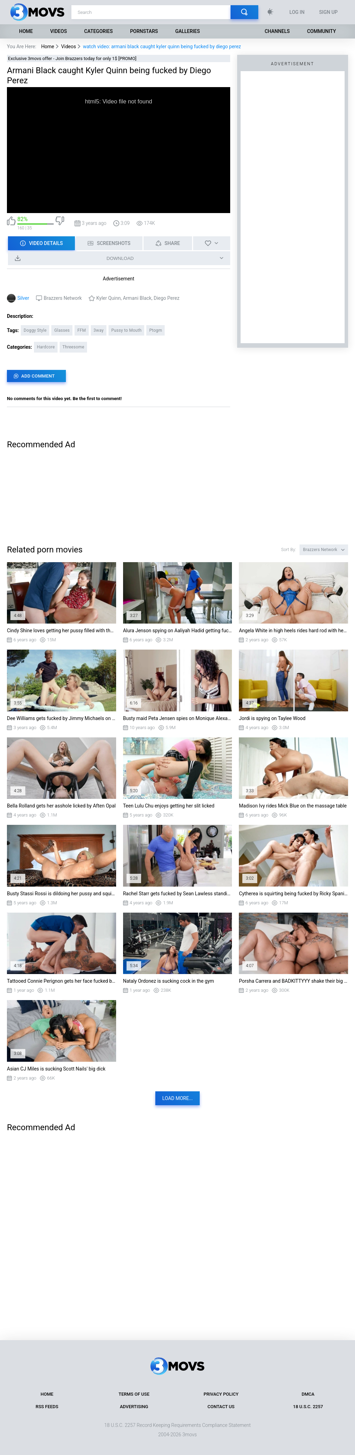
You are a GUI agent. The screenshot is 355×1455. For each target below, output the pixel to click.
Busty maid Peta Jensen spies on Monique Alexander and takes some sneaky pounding (177, 718)
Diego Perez (166, 298)
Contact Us (221, 1406)
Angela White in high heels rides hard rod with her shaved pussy (293, 630)
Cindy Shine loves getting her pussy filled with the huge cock (61, 630)
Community (321, 31)
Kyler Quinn (108, 298)
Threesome (73, 347)
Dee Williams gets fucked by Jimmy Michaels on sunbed (61, 718)
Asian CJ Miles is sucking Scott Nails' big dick (56, 1069)
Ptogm (155, 330)
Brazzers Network (63, 298)
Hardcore (46, 347)
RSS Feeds (47, 1406)
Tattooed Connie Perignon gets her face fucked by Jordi (61, 981)
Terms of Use (134, 1394)
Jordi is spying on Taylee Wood (272, 718)
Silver (23, 298)
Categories (98, 31)
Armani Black (137, 298)
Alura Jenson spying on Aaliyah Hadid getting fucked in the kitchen (177, 630)
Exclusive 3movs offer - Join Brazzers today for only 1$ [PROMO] (72, 58)
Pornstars (144, 31)
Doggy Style (35, 330)
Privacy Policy (221, 1394)
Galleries (187, 31)
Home (26, 31)
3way (99, 330)
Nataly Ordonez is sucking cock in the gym (168, 981)
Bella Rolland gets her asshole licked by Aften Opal (61, 806)
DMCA (308, 1394)
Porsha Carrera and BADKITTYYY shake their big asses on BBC (293, 981)
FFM (81, 330)
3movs (189, 1434)
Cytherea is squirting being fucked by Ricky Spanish (293, 893)
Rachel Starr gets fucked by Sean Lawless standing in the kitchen (177, 893)
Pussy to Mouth (126, 330)
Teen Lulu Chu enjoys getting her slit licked (169, 806)
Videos (58, 31)
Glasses (62, 330)
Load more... (177, 1098)
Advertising (134, 1406)
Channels (277, 31)
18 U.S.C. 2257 (308, 1406)
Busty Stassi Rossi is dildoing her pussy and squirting (61, 893)
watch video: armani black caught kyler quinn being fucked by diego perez (162, 46)
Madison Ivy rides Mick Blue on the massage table (293, 806)
